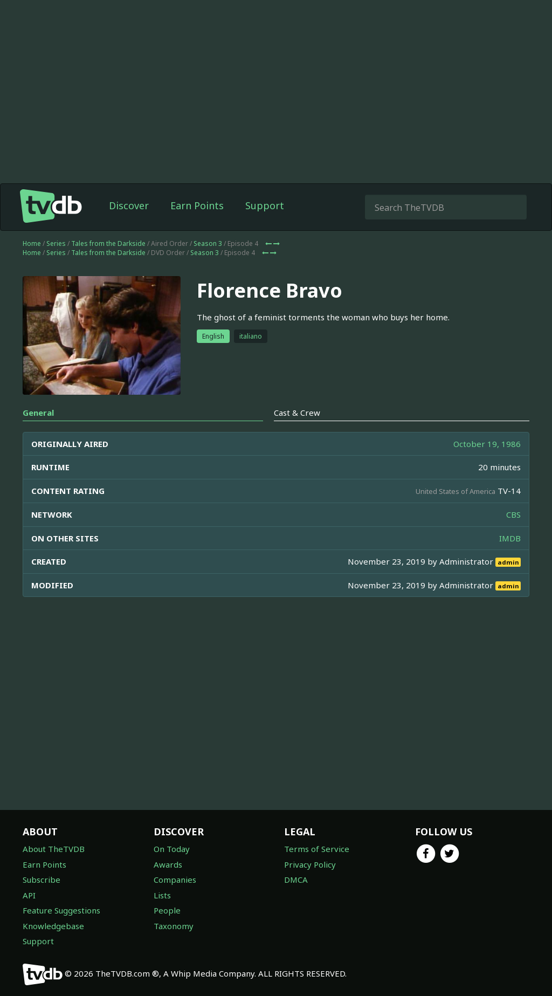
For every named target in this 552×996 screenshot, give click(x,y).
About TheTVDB (54, 848)
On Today (172, 848)
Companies (175, 879)
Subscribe (41, 879)
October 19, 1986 (487, 443)
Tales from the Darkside (108, 243)
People (167, 910)
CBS (513, 514)
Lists (162, 895)
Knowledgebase (53, 926)
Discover (129, 205)
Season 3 (208, 243)
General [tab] (38, 412)
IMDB (510, 538)
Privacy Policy (310, 864)
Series (56, 243)
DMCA (296, 879)
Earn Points (197, 205)
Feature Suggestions (61, 910)
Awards (168, 864)
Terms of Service (316, 848)
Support (264, 205)
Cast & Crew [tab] (297, 412)
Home (32, 243)
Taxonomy (174, 926)
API (29, 895)
